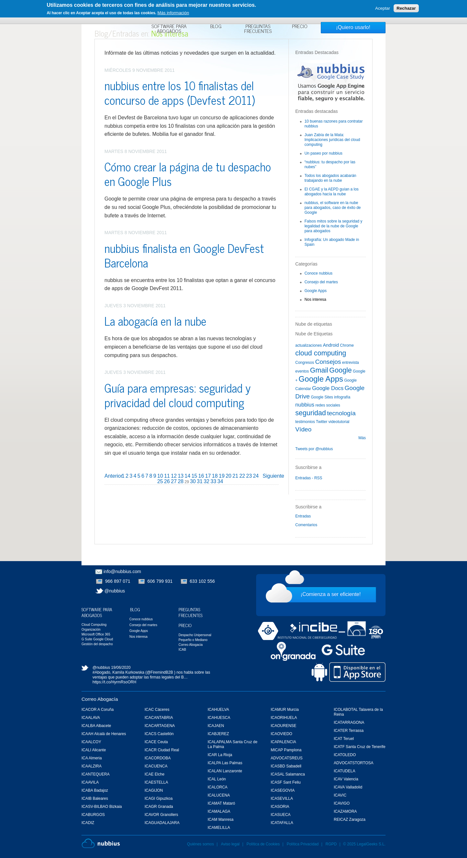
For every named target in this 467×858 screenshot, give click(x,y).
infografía (342, 397)
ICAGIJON (154, 790)
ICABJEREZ (218, 734)
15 (194, 476)
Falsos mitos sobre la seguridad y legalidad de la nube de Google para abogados (333, 226)
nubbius (304, 405)
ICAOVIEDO (281, 734)
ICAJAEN (216, 725)
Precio (300, 27)
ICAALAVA (90, 717)
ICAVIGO (342, 803)
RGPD (331, 844)
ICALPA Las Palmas (225, 763)
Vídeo (303, 429)
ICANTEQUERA (95, 774)
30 (193, 481)
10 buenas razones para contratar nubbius (333, 123)
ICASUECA (280, 814)
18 (215, 476)
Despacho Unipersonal (195, 635)
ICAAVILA (90, 782)
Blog (216, 27)
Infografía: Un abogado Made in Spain (331, 242)
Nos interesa (315, 299)
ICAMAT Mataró (221, 803)
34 (220, 481)
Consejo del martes (321, 282)
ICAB (182, 649)
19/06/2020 (121, 667)
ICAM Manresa (221, 819)
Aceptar (382, 8)
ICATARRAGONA (349, 722)
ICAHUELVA (218, 709)
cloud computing (320, 353)
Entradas (303, 516)
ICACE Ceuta (156, 742)
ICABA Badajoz (94, 790)
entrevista (350, 362)
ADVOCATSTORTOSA (353, 763)
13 (181, 476)
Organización (91, 629)
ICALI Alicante (93, 750)
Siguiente (273, 476)
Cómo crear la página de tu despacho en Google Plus (187, 173)
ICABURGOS (93, 814)
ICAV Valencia (346, 779)
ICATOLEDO (345, 755)
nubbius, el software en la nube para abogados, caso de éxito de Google (332, 208)
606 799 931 (160, 581)
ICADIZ (87, 822)
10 (160, 476)
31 (200, 481)
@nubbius (114, 590)
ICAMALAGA (219, 811)
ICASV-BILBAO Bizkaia (101, 806)
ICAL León (217, 779)
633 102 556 (202, 581)
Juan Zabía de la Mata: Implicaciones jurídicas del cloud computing (332, 140)
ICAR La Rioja (220, 755)
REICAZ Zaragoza (349, 819)
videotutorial (339, 421)
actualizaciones (308, 345)
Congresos (304, 362)
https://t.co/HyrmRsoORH (114, 682)
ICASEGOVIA (283, 790)
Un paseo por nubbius (323, 153)
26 (167, 481)
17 (208, 476)
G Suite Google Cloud (97, 639)
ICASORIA (280, 806)
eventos (302, 371)
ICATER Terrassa (349, 730)
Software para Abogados (169, 29)
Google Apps (315, 290)
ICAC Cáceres (157, 709)
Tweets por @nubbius (314, 449)
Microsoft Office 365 (95, 634)
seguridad (310, 413)
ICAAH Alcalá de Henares (103, 734)
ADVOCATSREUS (286, 758)
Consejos (328, 361)
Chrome (347, 345)
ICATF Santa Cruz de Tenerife (360, 746)
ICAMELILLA (219, 827)
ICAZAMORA (345, 811)
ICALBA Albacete (96, 725)
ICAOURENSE (283, 725)
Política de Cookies (263, 844)
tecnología (341, 413)
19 (222, 476)
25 (160, 481)
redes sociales (327, 405)
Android (331, 345)
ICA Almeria (91, 758)
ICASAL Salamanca (288, 774)
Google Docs (327, 388)
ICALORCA (217, 787)
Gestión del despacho (97, 644)
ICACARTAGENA (160, 725)
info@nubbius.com (122, 571)
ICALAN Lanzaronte (225, 771)
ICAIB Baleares (94, 798)
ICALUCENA (219, 795)
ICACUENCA (156, 766)
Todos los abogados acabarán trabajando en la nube (330, 178)
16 (201, 476)
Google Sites (322, 397)
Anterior (113, 476)
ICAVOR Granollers (161, 814)
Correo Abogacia (191, 644)
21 (235, 476)
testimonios (305, 421)
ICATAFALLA (282, 822)
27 (174, 481)
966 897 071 (117, 581)
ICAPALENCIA (283, 742)
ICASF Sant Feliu (286, 782)
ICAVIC (340, 795)
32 (207, 481)
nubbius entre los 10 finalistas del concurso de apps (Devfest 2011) (179, 92)
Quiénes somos (200, 844)
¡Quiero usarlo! (353, 27)
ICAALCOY (91, 742)
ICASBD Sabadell (286, 766)
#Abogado (101, 672)
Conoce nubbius (318, 273)
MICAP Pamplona (286, 750)
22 (242, 476)
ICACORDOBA (158, 758)
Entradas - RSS (308, 478)
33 (213, 481)
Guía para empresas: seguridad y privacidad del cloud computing (177, 395)
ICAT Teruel (344, 738)
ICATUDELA (344, 771)
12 (174, 476)
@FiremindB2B (160, 672)
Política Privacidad (303, 844)
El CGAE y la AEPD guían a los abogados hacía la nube (331, 191)
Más (362, 438)
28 (181, 481)
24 (256, 476)
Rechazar (406, 8)
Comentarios (306, 525)
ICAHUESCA (219, 717)
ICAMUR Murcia (285, 709)
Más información (173, 12)
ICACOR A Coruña (97, 709)
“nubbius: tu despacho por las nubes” (329, 164)
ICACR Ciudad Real (162, 750)
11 (167, 476)
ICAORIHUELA (284, 717)
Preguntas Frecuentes (258, 29)
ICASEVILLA (282, 798)
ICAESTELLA (156, 782)
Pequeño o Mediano (193, 640)
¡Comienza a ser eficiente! (331, 594)
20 (229, 476)
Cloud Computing (93, 624)
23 (249, 476)
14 (187, 476)
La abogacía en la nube (155, 320)
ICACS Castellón (159, 734)
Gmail (319, 370)
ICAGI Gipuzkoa (159, 798)
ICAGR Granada (159, 806)
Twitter (321, 421)
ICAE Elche (154, 774)
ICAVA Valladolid (348, 787)
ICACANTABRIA (159, 717)
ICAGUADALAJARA (162, 822)
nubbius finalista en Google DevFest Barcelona (184, 255)
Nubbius (100, 843)
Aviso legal (230, 844)
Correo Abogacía (99, 699)
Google (340, 370)
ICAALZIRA (91, 766)
